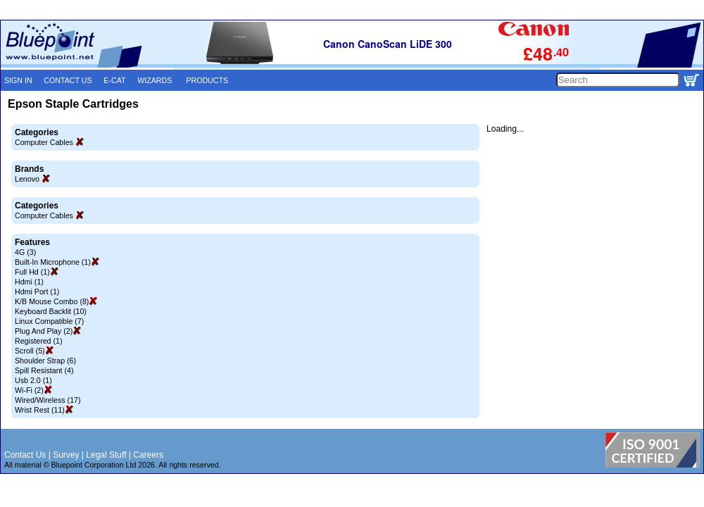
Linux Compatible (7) (49, 321)
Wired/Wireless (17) (48, 400)
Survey (66, 455)
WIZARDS (154, 80)
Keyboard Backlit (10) (51, 311)
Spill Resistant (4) (44, 370)
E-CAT (114, 80)
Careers (148, 455)
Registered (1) (39, 341)
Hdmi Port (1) (37, 291)
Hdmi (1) (29, 281)
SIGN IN (18, 80)
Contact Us (25, 455)
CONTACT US (68, 80)
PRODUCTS (207, 80)
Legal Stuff (106, 455)
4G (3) (25, 252)
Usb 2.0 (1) (33, 380)
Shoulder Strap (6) (45, 360)
